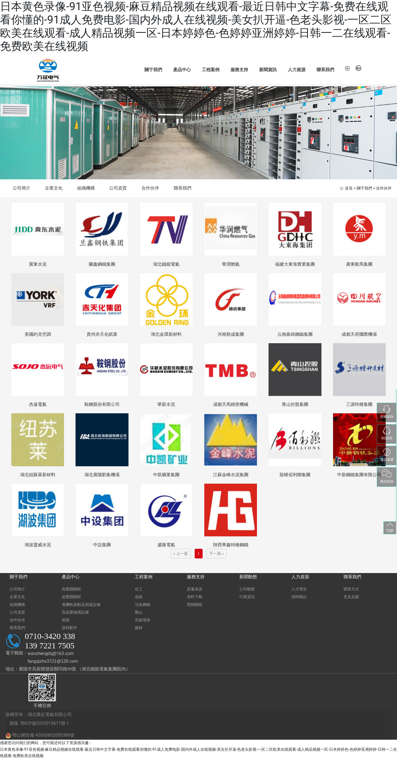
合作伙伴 (150, 188)
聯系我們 (325, 69)
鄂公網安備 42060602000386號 (40, 735)
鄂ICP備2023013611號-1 (44, 723)
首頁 (349, 188)
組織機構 (86, 188)
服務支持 (239, 69)
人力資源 (296, 69)
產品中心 (182, 69)
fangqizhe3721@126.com (53, 661)
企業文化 (54, 188)
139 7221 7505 (49, 645)
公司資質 (118, 188)
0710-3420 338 (50, 636)
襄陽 (13, 723)
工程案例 (210, 69)
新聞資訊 (268, 69)
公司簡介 (21, 188)
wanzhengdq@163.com (51, 653)
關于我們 (153, 69)
